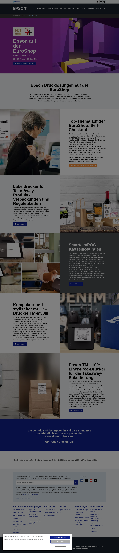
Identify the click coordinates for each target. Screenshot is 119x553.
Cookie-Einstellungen (60, 546)
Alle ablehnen (60, 541)
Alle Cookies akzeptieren (60, 537)
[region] (37, 542)
